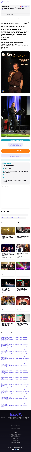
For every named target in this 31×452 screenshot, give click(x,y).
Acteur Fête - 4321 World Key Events (17, 447)
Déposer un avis (15, 160)
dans (14, 215)
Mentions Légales (15, 426)
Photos (8, 14)
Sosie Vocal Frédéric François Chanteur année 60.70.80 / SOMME (22, 289)
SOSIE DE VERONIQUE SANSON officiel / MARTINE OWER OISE (8, 254)
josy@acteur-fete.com (16, 442)
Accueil (4, 14)
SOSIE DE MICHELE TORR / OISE (22, 254)
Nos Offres (15, 423)
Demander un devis (6, 11)
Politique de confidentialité (15, 428)
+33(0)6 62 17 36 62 (16, 438)
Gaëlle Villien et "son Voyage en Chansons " (7, 306)
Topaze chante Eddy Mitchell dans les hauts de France (7, 237)
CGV (15, 430)
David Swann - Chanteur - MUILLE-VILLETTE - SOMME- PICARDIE (23, 324)
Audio (12, 14)
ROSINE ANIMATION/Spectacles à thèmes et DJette (22, 272)
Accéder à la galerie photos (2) (15, 140)
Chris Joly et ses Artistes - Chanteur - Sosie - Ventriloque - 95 (8, 324)
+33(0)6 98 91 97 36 (16, 440)
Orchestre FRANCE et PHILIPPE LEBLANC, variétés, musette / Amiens (8, 272)
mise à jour (10, 177)
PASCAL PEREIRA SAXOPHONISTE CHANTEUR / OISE (6, 289)
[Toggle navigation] (28, 1)
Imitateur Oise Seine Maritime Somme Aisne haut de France (22, 306)
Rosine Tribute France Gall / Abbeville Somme (23, 237)
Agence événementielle (15, 425)
